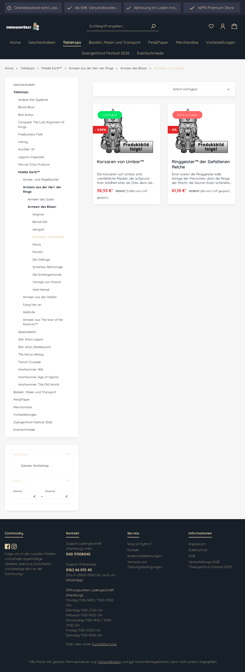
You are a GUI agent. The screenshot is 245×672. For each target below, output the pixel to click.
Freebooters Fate (30, 134)
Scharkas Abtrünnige (47, 267)
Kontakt (133, 550)
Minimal (25, 494)
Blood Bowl (26, 107)
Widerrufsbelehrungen (144, 556)
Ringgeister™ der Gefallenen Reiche (201, 164)
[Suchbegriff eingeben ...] (117, 26)
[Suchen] (153, 26)
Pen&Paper (21, 399)
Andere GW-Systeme (33, 100)
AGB (192, 556)
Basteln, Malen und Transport (34, 392)
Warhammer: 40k (30, 369)
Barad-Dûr (40, 222)
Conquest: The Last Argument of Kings (41, 124)
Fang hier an (32, 304)
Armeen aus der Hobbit (39, 297)
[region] (152, 7)
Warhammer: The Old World (38, 384)
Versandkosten (109, 662)
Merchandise (22, 407)
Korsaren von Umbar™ (120, 161)
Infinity (23, 142)
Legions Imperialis (31, 157)
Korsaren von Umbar (48, 237)
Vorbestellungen (25, 414)
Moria (37, 244)
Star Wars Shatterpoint (34, 347)
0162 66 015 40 (79, 569)
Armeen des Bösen (42, 207)
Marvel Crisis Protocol (34, 164)
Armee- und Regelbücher (41, 179)
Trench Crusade (29, 362)
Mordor (38, 252)
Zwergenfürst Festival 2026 (32, 422)
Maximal (57, 494)
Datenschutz (198, 550)
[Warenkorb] (234, 26)
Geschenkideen (24, 84)
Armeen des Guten (41, 199)
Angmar (38, 214)
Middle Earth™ (29, 172)
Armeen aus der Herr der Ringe (42, 189)
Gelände (29, 312)
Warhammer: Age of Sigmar (38, 377)
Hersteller (41, 454)
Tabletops (20, 92)
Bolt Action (26, 115)
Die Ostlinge (41, 259)
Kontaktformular (104, 644)
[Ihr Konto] (222, 26)
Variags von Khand (47, 282)
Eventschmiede (24, 429)
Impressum (197, 544)
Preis (41, 481)
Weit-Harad (41, 289)
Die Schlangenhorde (47, 274)
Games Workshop (35, 465)
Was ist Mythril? (139, 544)
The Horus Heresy (31, 354)
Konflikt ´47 (26, 149)
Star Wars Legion (30, 339)
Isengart (38, 229)
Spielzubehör (27, 332)
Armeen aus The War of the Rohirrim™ (43, 322)
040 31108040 (78, 554)
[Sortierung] (202, 89)
